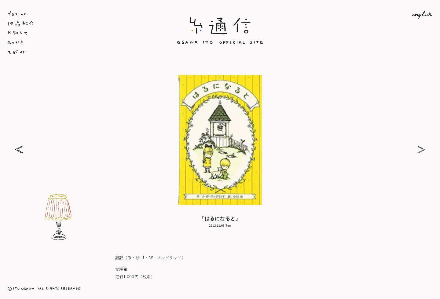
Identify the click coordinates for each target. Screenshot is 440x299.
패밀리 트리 (19, 149)
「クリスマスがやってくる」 (421, 149)
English (361, 15)
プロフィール (78, 13)
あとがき (78, 43)
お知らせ (78, 33)
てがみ (78, 52)
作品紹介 (78, 23)
